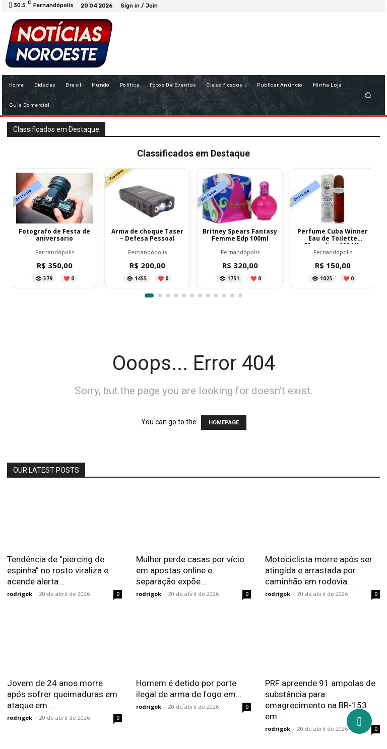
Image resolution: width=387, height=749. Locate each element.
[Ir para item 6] (192, 295)
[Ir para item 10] (224, 295)
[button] (368, 95)
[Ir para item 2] (160, 295)
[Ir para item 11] (232, 295)
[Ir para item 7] (200, 295)
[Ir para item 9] (216, 295)
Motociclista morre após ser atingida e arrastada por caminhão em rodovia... (318, 570)
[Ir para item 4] (176, 295)
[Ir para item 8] (208, 295)
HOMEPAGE (224, 422)
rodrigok (19, 593)
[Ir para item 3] (168, 295)
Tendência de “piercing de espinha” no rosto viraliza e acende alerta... (57, 570)
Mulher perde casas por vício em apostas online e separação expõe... (190, 570)
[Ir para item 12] (240, 295)
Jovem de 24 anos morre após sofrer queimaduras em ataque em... (62, 694)
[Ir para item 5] (184, 295)
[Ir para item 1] (149, 295)
